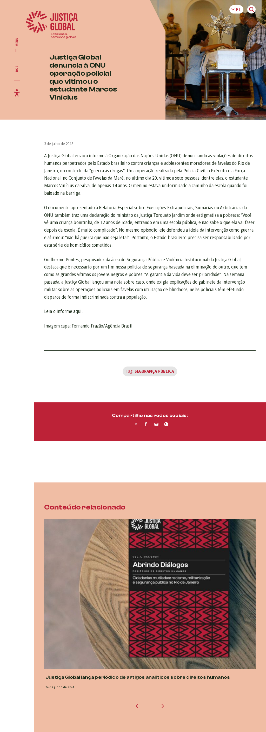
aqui (77, 311)
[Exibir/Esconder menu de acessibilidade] (16, 93)
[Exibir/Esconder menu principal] (17, 45)
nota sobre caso (129, 282)
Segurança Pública (154, 371)
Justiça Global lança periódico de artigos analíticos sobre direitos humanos (137, 677)
